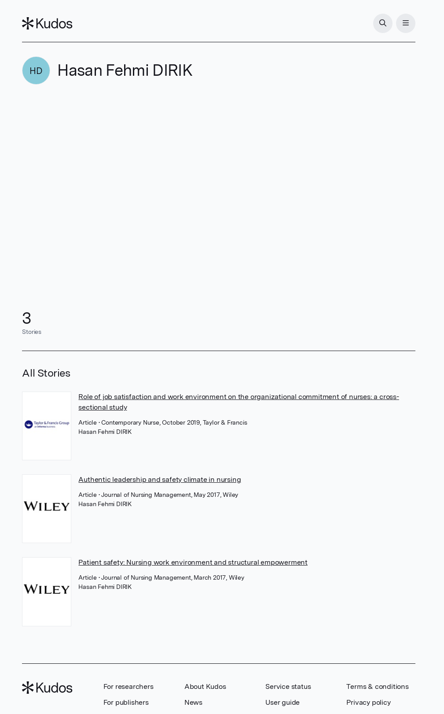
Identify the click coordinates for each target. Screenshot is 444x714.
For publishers (126, 702)
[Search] (383, 23)
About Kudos (205, 686)
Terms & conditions (377, 686)
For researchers (128, 686)
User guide (282, 702)
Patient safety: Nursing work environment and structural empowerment (193, 562)
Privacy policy (368, 702)
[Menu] (405, 23)
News (193, 702)
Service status (288, 686)
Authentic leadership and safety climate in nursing (159, 479)
